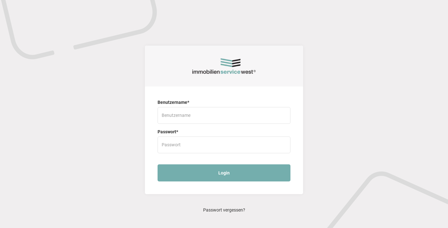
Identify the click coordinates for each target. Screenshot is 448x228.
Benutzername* (173, 102)
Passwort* (168, 131)
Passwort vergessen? (224, 209)
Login (224, 172)
